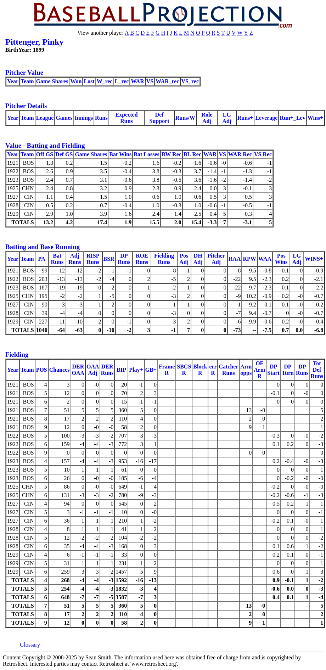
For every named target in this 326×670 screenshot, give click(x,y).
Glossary (30, 645)
